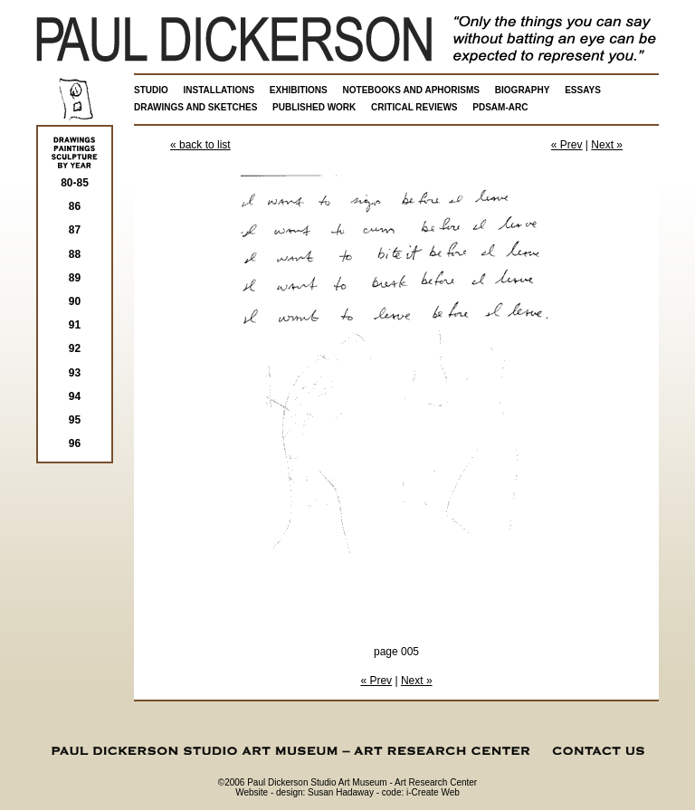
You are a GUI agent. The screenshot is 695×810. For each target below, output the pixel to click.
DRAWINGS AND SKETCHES (195, 107)
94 (75, 396)
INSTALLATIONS (219, 90)
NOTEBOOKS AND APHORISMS (412, 90)
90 (75, 301)
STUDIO (151, 90)
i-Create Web (433, 792)
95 (75, 420)
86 (75, 206)
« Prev (567, 144)
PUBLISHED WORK (314, 107)
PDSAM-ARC (500, 107)
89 (75, 278)
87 (75, 230)
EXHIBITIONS (299, 90)
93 (75, 373)
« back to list (200, 144)
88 (75, 254)
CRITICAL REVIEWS (414, 107)
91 (75, 325)
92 (75, 348)
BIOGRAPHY (522, 90)
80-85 (75, 182)
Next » (607, 144)
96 (75, 443)
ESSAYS (583, 90)
